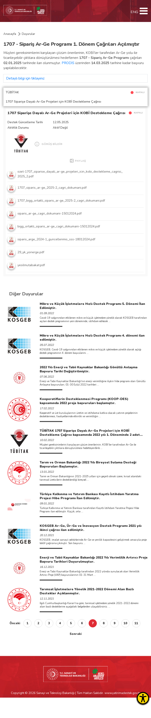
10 (125, 623)
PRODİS (68, 63)
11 (136, 623)
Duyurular (28, 34)
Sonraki (76, 634)
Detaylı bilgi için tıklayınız (25, 78)
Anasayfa (9, 34)
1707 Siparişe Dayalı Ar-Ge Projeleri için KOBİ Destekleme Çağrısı (66, 113)
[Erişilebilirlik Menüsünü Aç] (143, 698)
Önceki (15, 623)
